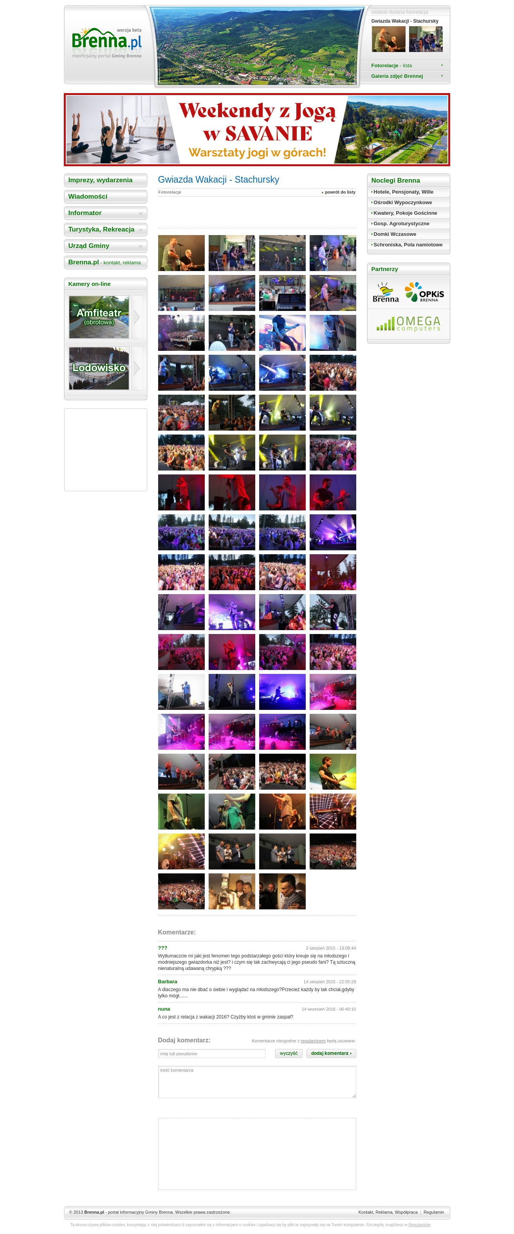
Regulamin (434, 1212)
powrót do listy (340, 192)
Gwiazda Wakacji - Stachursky (405, 21)
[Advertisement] (106, 450)
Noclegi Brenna (396, 180)
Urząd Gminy (89, 246)
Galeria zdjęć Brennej (397, 76)
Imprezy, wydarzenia (101, 180)
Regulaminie (420, 1225)
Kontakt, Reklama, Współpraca (388, 1212)
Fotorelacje (392, 65)
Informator (85, 213)
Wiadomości (88, 196)
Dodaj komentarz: (184, 1040)
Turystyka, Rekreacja (102, 229)
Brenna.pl (105, 262)
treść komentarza (257, 1082)
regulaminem (313, 1040)
